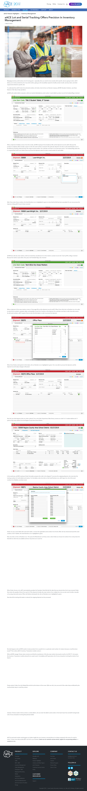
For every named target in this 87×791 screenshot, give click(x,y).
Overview (17, 756)
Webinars (35, 758)
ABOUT (51, 9)
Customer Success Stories (39, 767)
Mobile (16, 774)
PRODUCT (6, 9)
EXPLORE (25, 9)
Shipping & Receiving (19, 771)
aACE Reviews (36, 765)
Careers (52, 760)
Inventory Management (28, 13)
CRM (16, 760)
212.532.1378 (71, 758)
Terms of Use (53, 767)
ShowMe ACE (36, 756)
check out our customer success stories (49, 739)
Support (34, 781)
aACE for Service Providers (21, 782)
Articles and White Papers (39, 763)
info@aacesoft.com (72, 756)
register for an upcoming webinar (68, 739)
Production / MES (19, 769)
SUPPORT (43, 9)
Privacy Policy (53, 765)
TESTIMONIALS (34, 9)
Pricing (16, 785)
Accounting (17, 758)
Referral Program (54, 763)
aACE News (53, 758)
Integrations (17, 776)
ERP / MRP (17, 763)
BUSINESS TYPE (16, 9)
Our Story (52, 756)
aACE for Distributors (20, 778)
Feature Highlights (37, 760)
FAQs (34, 769)
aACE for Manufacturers (20, 780)
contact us (9, 741)
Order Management (19, 767)
